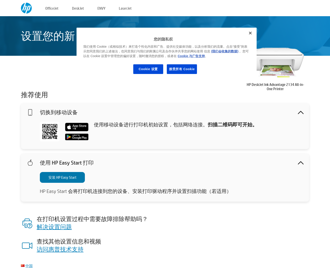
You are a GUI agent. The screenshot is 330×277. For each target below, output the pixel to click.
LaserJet (125, 8)
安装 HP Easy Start (62, 177)
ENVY (101, 8)
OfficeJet (52, 8)
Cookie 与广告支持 (191, 56)
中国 (29, 265)
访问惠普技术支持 (60, 249)
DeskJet (78, 8)
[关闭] (250, 33)
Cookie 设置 (148, 69)
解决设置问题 (54, 226)
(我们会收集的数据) (224, 51)
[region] (167, 54)
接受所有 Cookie (182, 69)
